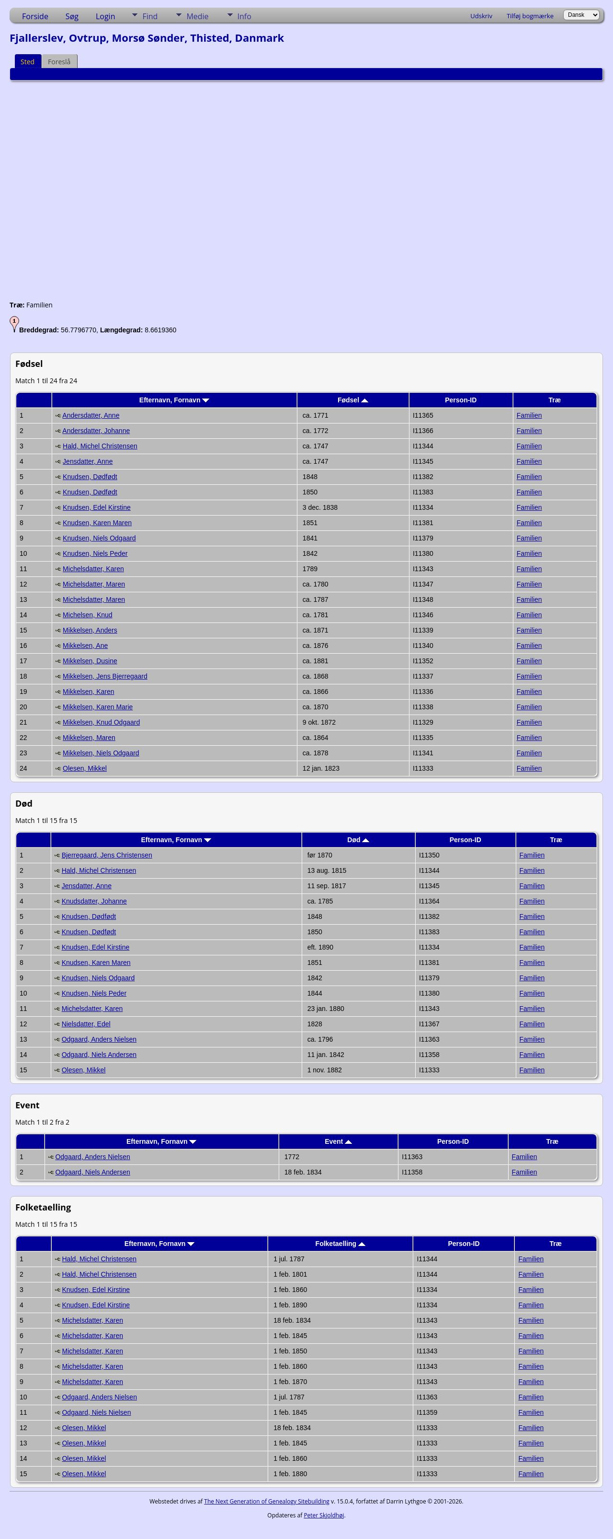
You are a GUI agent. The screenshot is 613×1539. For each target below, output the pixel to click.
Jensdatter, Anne (88, 461)
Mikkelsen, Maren (89, 737)
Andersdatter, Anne (90, 415)
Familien (529, 415)
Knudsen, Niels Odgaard (99, 538)
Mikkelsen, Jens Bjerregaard (105, 676)
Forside (35, 16)
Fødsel (353, 400)
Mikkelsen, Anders (90, 630)
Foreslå (59, 61)
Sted (27, 61)
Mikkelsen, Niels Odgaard (101, 753)
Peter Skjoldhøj (324, 1515)
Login (105, 16)
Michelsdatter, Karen (93, 569)
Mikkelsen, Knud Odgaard (101, 722)
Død (358, 840)
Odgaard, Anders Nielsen (99, 1039)
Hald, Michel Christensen (100, 446)
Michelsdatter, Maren (94, 584)
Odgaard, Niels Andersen (99, 1054)
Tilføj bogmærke (530, 16)
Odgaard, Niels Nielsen (96, 1412)
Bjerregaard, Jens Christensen (107, 855)
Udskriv (481, 16)
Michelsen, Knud (88, 615)
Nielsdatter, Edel (86, 1024)
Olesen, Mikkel (85, 768)
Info (244, 16)
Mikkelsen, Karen (88, 691)
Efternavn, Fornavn (174, 400)
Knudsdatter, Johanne (94, 901)
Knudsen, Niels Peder (95, 553)
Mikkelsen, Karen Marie (98, 707)
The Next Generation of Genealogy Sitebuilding (266, 1501)
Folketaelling (340, 1243)
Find (150, 16)
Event (338, 1141)
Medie (197, 16)
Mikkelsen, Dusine (90, 661)
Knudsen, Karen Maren (97, 523)
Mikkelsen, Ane (85, 645)
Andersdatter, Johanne (96, 431)
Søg (72, 16)
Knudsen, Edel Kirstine (97, 507)
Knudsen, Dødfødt (90, 477)
